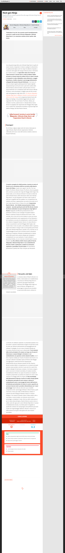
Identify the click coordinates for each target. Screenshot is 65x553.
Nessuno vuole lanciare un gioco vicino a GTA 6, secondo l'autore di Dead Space (54, 24)
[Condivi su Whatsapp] (38, 21)
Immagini (35, 27)
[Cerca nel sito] (61, 1)
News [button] (46, 1)
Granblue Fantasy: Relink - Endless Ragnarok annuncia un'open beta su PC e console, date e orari (54, 32)
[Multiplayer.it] (5, 1)
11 (34, 424)
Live (54, 1)
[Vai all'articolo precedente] (63, 276)
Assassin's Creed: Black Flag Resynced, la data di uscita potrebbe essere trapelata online (54, 16)
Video (50, 1)
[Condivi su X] (36, 21)
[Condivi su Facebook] (33, 21)
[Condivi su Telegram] (41, 21)
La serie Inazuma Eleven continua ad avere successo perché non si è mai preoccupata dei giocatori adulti (54, 20)
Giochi (57, 1)
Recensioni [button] (40, 1)
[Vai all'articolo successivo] (1, 276)
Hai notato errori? (8, 479)
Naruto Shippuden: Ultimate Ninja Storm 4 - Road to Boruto (24, 25)
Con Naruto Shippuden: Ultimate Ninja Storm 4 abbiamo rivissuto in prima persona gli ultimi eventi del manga (21, 95)
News (14, 27)
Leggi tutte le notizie (58, 35)
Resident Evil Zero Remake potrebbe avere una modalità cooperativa (54, 28)
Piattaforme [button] (33, 1)
